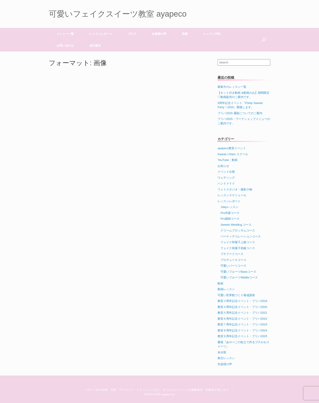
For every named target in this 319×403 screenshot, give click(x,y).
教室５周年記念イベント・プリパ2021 (242, 312)
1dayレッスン (229, 207)
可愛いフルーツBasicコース (238, 271)
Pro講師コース (229, 218)
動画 (220, 283)
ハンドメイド (226, 183)
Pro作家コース (229, 213)
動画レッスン (226, 289)
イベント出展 (226, 171)
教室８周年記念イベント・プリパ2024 (242, 330)
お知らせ (223, 166)
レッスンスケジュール (232, 195)
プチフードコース (231, 254)
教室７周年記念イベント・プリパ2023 (242, 324)
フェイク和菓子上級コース (237, 242)
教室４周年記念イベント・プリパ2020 (242, 307)
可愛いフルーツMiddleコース (239, 277)
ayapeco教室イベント (232, 148)
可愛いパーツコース (233, 265)
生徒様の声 (159, 33)
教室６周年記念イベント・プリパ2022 (242, 318)
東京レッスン (226, 358)
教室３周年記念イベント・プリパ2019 (242, 301)
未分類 (222, 352)
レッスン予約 (211, 33)
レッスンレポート (100, 33)
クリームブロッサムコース (237, 230)
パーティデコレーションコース (240, 236)
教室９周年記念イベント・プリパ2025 (242, 336)
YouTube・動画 (227, 160)
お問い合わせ (65, 45)
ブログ (132, 33)
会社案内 (95, 45)
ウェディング (226, 177)
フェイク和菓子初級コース (237, 248)
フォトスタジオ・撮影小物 (235, 189)
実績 (185, 33)
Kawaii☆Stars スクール (233, 154)
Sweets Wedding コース (235, 224)
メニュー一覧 (65, 33)
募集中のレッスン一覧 (232, 86)
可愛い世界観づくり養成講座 (236, 295)
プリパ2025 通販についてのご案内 (240, 113)
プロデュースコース (233, 260)
